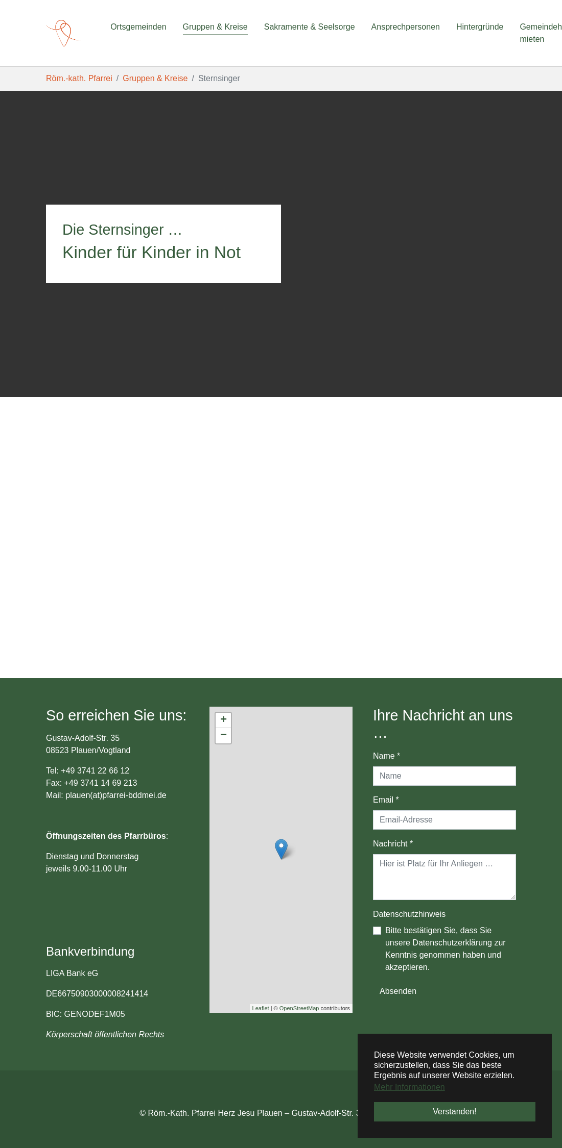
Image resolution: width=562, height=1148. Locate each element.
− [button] (223, 735)
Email (386, 799)
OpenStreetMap (299, 1008)
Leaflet (260, 1008)
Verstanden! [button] (454, 1111)
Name (386, 756)
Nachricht (393, 843)
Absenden (398, 991)
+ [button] (223, 720)
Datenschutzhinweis (409, 914)
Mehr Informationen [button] (409, 1087)
